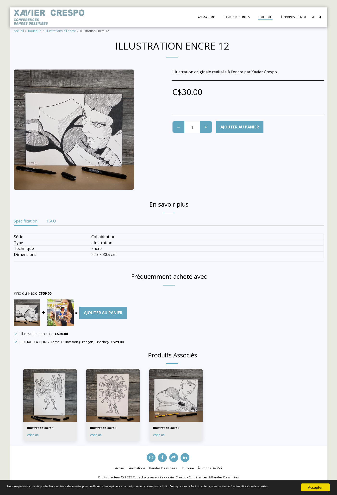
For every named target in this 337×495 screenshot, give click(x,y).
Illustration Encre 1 (42, 428)
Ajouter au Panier (239, 127)
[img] (50, 395)
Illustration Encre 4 (105, 428)
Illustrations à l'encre (61, 31)
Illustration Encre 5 (168, 428)
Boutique (34, 31)
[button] (313, 17)
